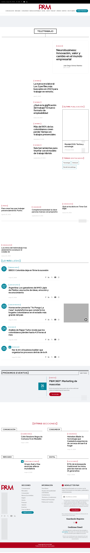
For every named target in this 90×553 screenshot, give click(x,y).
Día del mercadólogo (69, 167)
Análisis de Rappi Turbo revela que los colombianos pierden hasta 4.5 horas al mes (27, 332)
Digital (43, 11)
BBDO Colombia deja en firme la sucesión (28, 270)
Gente (48, 11)
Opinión (58, 11)
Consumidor (25, 11)
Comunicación (9, 11)
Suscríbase (45, 488)
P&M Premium (82, 11)
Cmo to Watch (71, 11)
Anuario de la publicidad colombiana (49, 491)
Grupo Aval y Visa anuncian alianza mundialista (32, 466)
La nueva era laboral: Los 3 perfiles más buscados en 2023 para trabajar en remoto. (46, 87)
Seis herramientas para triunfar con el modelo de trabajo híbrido (45, 151)
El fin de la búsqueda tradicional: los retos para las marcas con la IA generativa (77, 467)
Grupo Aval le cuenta (31, 461)
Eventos (64, 11)
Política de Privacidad (48, 500)
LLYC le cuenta (72, 461)
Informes (37, 81)
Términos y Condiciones (49, 497)
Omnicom (75, 163)
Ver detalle (55, 394)
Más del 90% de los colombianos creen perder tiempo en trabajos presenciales (45, 130)
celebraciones (26, 434)
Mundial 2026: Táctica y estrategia (74, 145)
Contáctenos (46, 495)
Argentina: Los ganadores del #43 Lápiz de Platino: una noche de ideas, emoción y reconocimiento (28, 290)
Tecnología (66, 163)
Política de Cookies (47, 502)
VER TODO (83, 373)
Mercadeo (17, 11)
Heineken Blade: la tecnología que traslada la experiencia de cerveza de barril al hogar (77, 441)
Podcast (53, 11)
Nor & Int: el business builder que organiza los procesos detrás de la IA (29, 351)
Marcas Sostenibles (35, 11)
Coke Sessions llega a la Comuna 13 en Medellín (31, 437)
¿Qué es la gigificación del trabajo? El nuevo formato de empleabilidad (45, 109)
